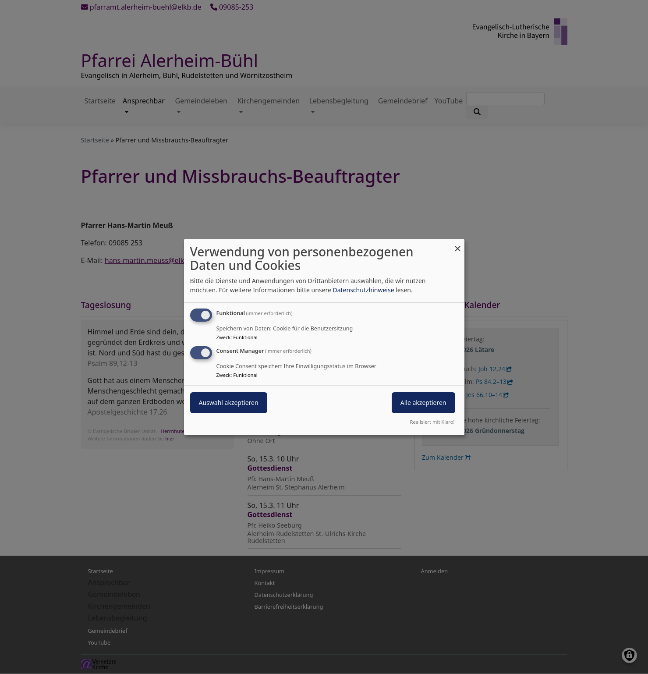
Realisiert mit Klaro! (432, 422)
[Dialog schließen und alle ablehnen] (457, 244)
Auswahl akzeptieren (228, 402)
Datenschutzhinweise (363, 290)
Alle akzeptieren (423, 402)
